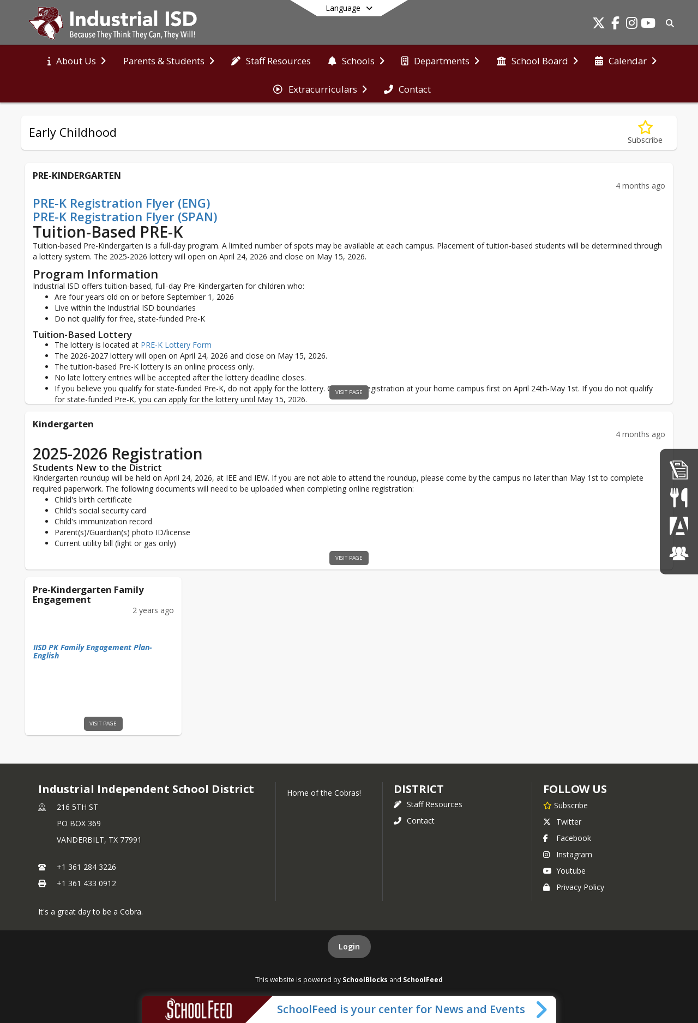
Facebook (567, 838)
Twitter (562, 821)
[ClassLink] (679, 553)
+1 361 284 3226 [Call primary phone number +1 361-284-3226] (86, 867)
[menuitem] (76, 60)
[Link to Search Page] (667, 23)
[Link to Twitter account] (599, 25)
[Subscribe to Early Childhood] (645, 133)
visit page (349, 392)
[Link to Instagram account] (631, 25)
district (419, 789)
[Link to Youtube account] (648, 25)
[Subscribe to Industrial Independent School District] (565, 805)
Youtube (564, 870)
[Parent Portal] (679, 525)
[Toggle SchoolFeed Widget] (542, 1009)
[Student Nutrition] (678, 497)
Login (349, 946)
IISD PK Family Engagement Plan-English (92, 651)
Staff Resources (428, 804)
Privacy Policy (573, 887)
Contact (414, 820)
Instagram (567, 854)
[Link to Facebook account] (615, 25)
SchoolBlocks (365, 979)
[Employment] (679, 469)
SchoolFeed (423, 979)
